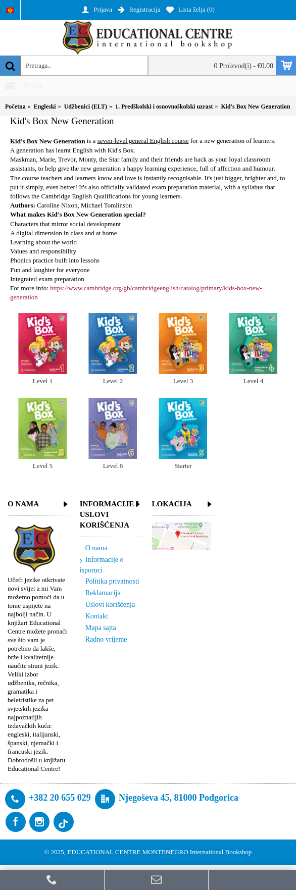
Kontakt (94, 616)
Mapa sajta (98, 628)
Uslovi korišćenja (107, 605)
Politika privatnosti (109, 582)
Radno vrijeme (103, 640)
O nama (94, 548)
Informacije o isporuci (102, 565)
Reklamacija (100, 593)
